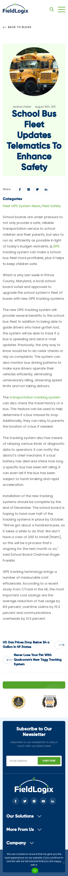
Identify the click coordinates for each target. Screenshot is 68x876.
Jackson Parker (22, 107)
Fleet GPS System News (21, 206)
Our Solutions (24, 816)
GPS (56, 246)
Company (20, 843)
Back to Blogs (17, 27)
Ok (34, 870)
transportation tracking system (35, 397)
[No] (63, 863)
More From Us (24, 830)
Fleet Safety (51, 206)
